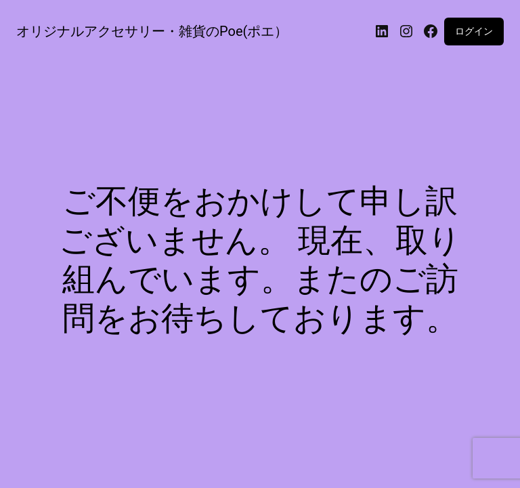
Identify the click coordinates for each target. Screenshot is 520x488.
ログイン (474, 31)
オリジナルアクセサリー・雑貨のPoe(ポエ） (152, 31)
